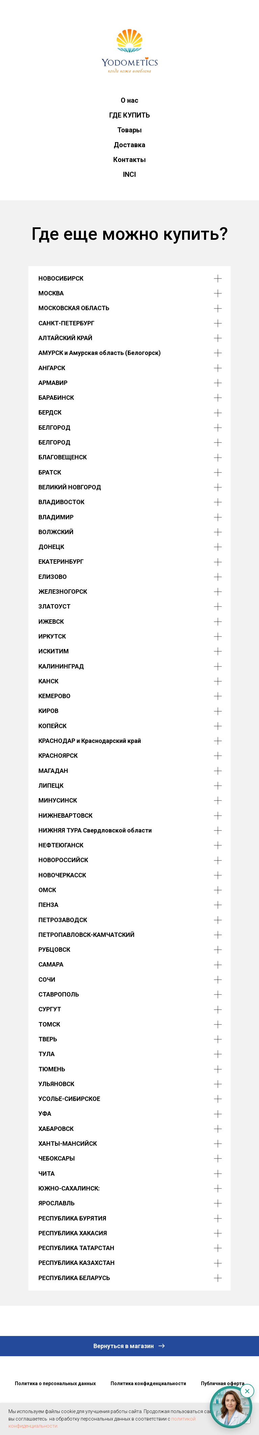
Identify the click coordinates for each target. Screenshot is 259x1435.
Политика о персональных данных (55, 1383)
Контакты (129, 160)
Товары (129, 130)
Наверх (129, 1398)
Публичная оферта (222, 1383)
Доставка (129, 145)
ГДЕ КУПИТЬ (129, 115)
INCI (129, 174)
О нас (129, 100)
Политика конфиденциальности (148, 1383)
